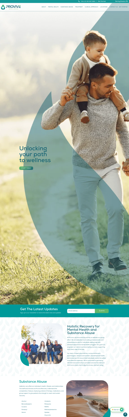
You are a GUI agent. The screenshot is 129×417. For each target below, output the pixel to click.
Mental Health (53, 7)
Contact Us (114, 7)
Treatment (79, 7)
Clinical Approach (92, 7)
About (44, 7)
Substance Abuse (67, 7)
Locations (104, 7)
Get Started (102, 1)
